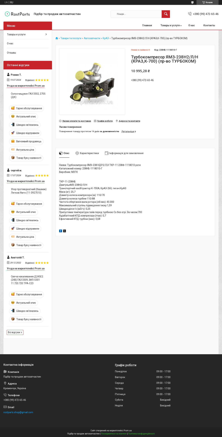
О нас (191, 25)
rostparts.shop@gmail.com (18, 412)
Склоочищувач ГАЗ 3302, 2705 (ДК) (28, 95)
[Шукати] (166, 14)
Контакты (209, 25)
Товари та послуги (70, 38)
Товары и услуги (170, 25)
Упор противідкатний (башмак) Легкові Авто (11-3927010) (28, 191)
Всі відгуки (14, 332)
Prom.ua (128, 430)
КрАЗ (106, 38)
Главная (147, 25)
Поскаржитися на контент (114, 433)
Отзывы (11, 52)
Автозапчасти (92, 38)
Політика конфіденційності (141, 433)
